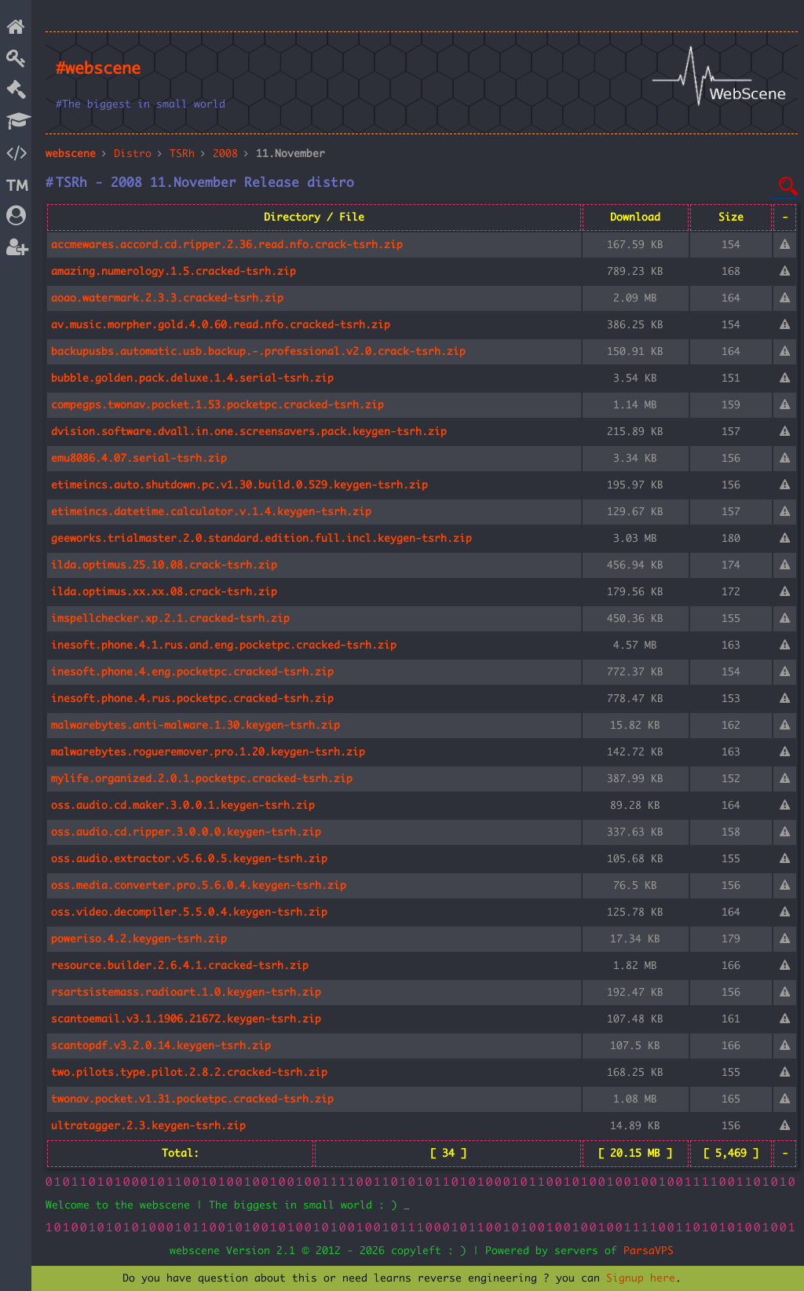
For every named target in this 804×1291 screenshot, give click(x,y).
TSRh (182, 154)
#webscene (98, 69)
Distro (133, 154)
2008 (225, 154)
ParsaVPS (648, 1251)
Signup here (640, 1278)
